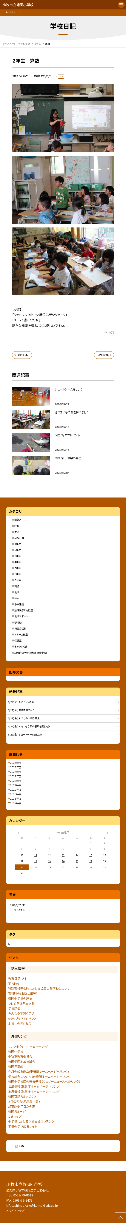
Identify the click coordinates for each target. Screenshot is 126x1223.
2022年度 (15, 781)
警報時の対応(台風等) (22, 993)
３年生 (17, 556)
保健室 (18, 640)
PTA (16, 598)
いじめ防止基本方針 (21, 1003)
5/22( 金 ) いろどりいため (21, 702)
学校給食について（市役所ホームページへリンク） (40, 1076)
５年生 (17, 568)
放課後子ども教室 (23, 610)
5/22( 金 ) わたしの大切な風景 (24, 718)
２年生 (17, 550)
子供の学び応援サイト (22, 1126)
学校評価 (14, 1008)
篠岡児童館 (15, 1066)
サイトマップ (17, 1210)
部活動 (18, 622)
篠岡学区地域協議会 (21, 1061)
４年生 (17, 562)
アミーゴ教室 (21, 634)
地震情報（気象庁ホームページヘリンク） (34, 1091)
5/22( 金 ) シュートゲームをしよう (25, 734)
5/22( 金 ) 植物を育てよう (21, 710)
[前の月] (18, 832)
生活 (16, 532)
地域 (16, 592)
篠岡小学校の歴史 (20, 998)
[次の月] (107, 832)
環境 (16, 586)
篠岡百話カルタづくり (22, 1096)
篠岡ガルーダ (17, 1111)
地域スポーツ (21, 616)
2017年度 (15, 803)
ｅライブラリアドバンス (22, 1018)
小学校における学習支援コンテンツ (31, 1121)
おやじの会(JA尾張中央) (24, 1101)
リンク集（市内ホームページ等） (28, 1046)
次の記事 (103, 355)
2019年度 (15, 794)
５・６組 (17, 580)
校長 (16, 526)
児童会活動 (20, 628)
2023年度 (15, 776)
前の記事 (22, 355)
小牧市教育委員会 (20, 1056)
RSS (21, 1146)
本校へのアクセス (19, 1023)
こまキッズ (15, 1116)
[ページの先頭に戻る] (120, 1218)
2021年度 (15, 785)
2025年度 (15, 767)
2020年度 (15, 789)
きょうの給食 (20, 646)
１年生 (17, 544)
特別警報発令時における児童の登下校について (39, 988)
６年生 (17, 574)
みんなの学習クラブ (21, 1013)
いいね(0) (109, 332)
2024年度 (15, 772)
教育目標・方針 (18, 978)
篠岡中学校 (15, 1051)
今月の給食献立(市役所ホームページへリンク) (38, 1071)
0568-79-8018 (23, 1195)
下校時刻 (14, 983)
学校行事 (19, 538)
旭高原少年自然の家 (21, 1106)
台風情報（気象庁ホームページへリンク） (34, 1086)
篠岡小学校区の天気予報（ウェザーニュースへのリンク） (44, 1081)
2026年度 (15, 763)
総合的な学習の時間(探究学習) (30, 652)
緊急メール (20, 519)
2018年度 (15, 798)
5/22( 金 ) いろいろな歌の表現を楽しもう (29, 726)
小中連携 (19, 604)
